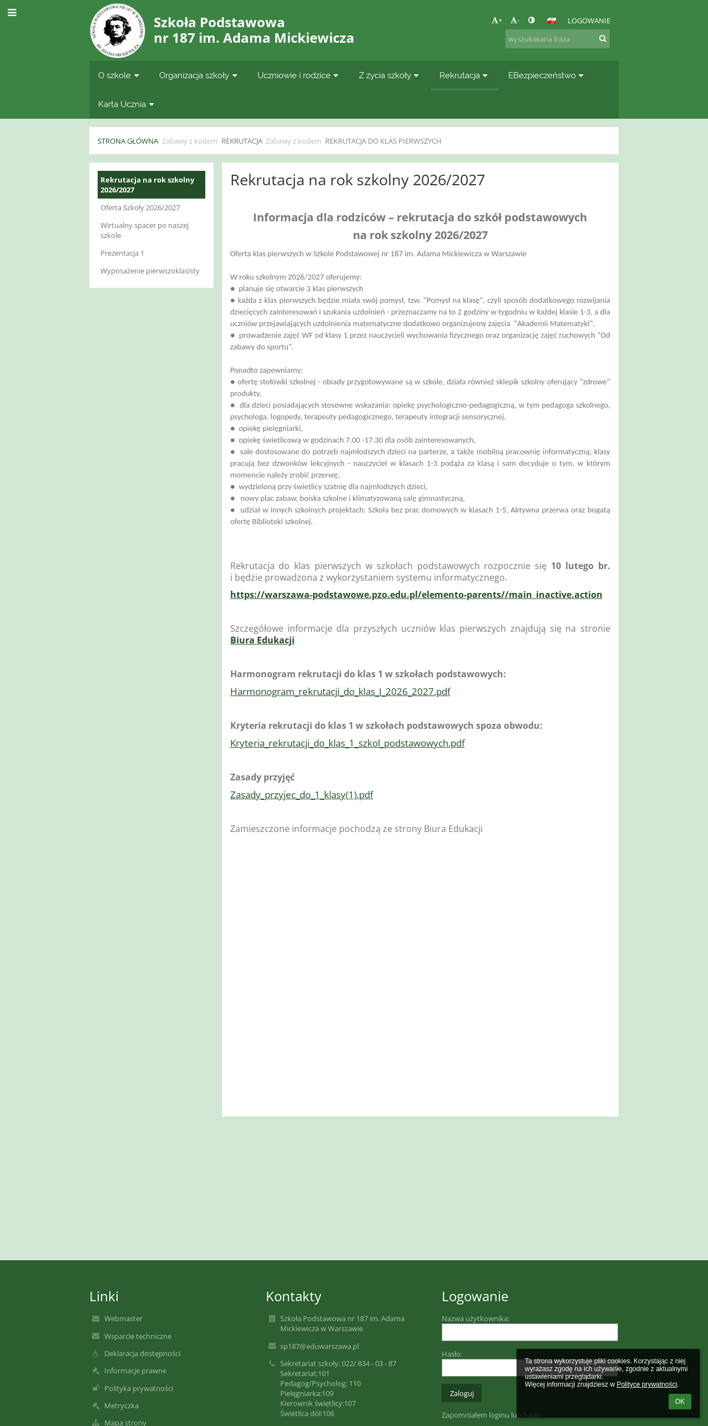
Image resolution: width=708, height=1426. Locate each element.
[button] (551, 20)
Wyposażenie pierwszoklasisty (150, 271)
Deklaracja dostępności (142, 1353)
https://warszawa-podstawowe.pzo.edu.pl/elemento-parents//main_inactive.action (416, 594)
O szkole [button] (119, 75)
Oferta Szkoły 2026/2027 (140, 207)
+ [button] (497, 20)
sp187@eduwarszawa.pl (319, 1346)
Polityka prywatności (138, 1388)
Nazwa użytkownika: (475, 1318)
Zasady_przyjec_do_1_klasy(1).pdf (301, 794)
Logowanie (589, 21)
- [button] (514, 20)
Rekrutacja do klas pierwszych (383, 141)
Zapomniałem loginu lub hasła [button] (491, 1415)
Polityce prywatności (646, 1384)
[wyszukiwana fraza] (557, 39)
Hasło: (452, 1354)
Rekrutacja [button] (464, 75)
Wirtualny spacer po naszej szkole (144, 230)
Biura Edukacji (262, 640)
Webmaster (123, 1318)
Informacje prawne (135, 1371)
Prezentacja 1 (122, 253)
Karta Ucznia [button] (127, 104)
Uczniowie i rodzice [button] (299, 75)
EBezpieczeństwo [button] (547, 75)
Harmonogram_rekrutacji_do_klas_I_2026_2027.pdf (340, 691)
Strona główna (128, 141)
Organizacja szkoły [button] (199, 75)
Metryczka (121, 1405)
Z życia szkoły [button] (390, 75)
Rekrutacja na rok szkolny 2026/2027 (147, 185)
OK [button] (680, 1401)
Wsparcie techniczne (137, 1336)
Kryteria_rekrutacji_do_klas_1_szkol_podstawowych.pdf (347, 742)
